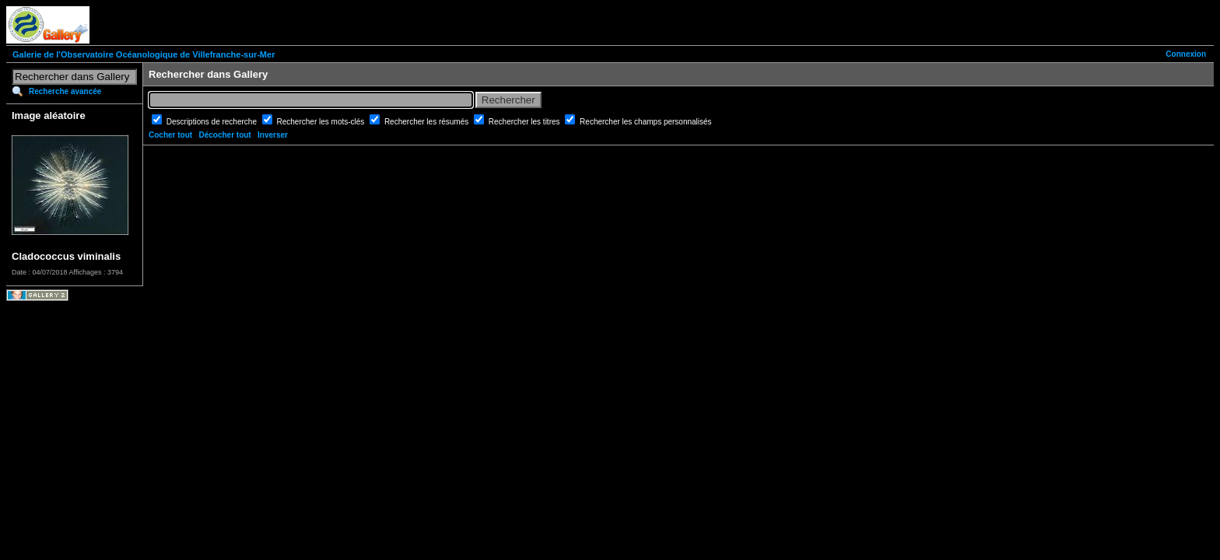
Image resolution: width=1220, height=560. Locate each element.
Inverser (273, 135)
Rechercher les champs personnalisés (646, 121)
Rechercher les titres (525, 121)
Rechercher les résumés (427, 121)
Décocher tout (224, 135)
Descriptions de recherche (213, 121)
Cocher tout (170, 135)
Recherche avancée (65, 91)
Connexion (1186, 54)
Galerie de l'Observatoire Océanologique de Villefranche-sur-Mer (143, 54)
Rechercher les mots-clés (322, 121)
